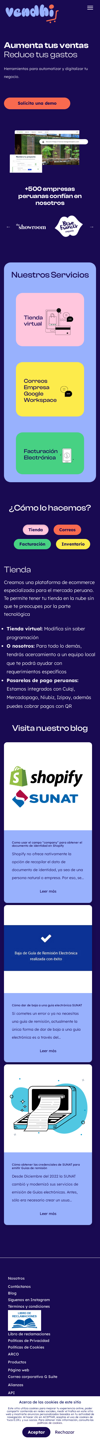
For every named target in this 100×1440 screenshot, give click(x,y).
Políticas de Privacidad (28, 1340)
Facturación (32, 544)
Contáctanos (19, 1286)
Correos (67, 529)
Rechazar (64, 1432)
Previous (8, 226)
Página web (18, 1370)
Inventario (73, 544)
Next (91, 226)
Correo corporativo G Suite (32, 1376)
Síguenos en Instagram (29, 1299)
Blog (12, 1293)
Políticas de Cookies (26, 1347)
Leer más (48, 891)
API (11, 1392)
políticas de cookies (49, 1423)
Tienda (35, 529)
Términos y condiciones (29, 1306)
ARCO (13, 1354)
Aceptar (36, 1432)
